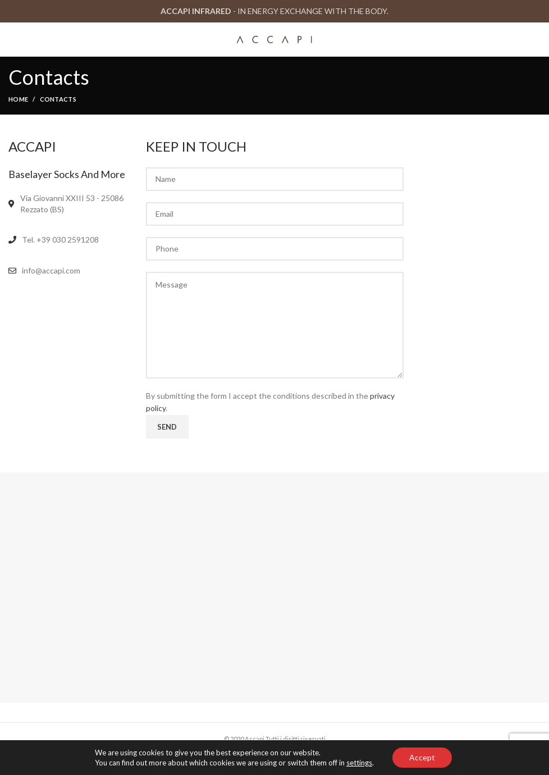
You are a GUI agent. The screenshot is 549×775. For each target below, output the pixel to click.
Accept (422, 757)
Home (18, 99)
